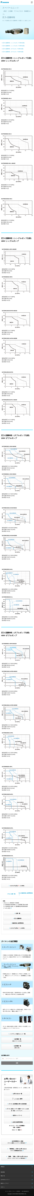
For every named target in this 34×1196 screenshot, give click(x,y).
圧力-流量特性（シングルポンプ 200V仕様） (14, 42)
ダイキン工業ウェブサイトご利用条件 (12, 1191)
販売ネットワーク (17, 1115)
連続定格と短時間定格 (18, 923)
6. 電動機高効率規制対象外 (21, 906)
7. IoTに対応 (7, 908)
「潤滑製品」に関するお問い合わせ (18, 1149)
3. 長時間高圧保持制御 (9, 904)
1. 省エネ (5, 902)
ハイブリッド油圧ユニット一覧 (17, 1034)
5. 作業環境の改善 (8, 906)
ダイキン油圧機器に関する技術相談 (18, 1103)
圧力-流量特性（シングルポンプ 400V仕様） (14, 45)
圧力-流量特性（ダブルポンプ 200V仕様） (13, 48)
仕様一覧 (18, 913)
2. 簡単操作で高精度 (14, 902)
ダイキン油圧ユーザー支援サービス (18, 1109)
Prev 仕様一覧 (11, 894)
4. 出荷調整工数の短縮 (22, 904)
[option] (17, 22)
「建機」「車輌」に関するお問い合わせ (17, 1157)
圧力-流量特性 (17, 918)
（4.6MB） (17, 928)
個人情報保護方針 (25, 1191)
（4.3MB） (17, 885)
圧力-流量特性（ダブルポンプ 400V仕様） (13, 51)
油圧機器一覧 (17, 1039)
